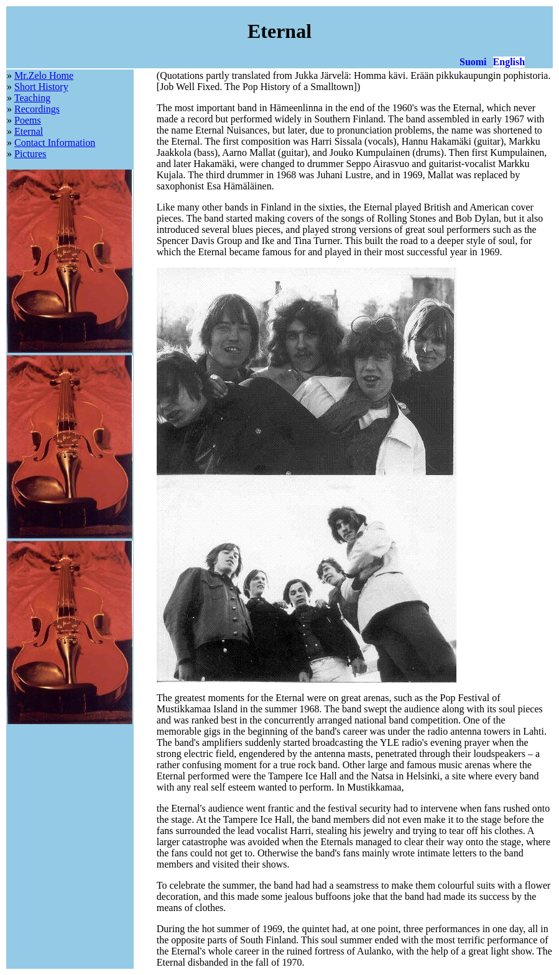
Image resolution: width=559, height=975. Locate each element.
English (509, 62)
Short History (41, 86)
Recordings (37, 109)
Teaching (32, 98)
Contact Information (54, 142)
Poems (27, 120)
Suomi (473, 62)
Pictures (30, 153)
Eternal (28, 131)
